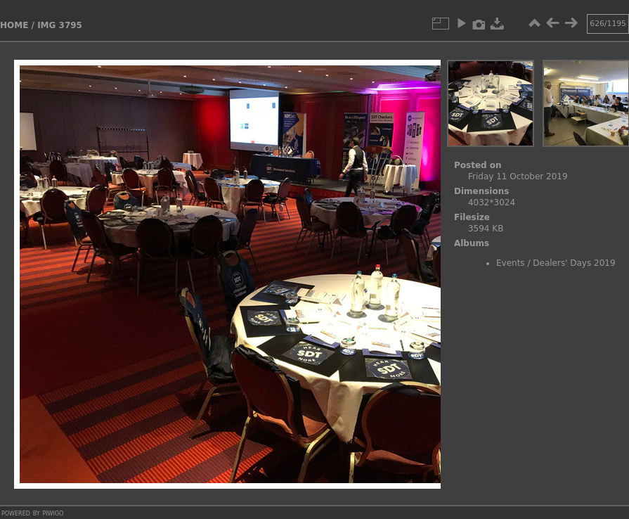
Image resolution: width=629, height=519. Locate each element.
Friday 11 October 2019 (518, 176)
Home (14, 25)
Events (510, 263)
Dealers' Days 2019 (574, 263)
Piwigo (52, 513)
